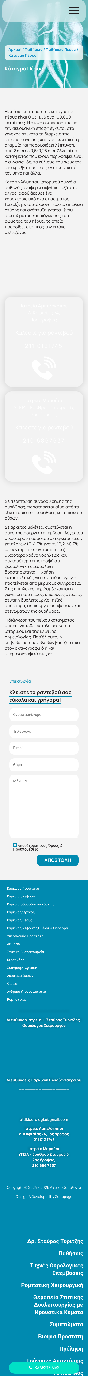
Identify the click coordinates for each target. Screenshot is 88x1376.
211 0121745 (44, 345)
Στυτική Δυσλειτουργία (25, 952)
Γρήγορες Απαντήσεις (55, 1361)
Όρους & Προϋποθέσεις (37, 847)
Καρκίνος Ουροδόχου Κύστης (30, 904)
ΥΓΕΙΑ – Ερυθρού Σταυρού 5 (44, 1154)
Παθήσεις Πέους (61, 49)
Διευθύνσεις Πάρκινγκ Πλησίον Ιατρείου (44, 1080)
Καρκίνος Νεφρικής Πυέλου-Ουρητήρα (37, 928)
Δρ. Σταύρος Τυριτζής (55, 1241)
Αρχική (14, 49)
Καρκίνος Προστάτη (23, 888)
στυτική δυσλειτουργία (27, 600)
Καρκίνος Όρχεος (21, 912)
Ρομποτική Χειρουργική (52, 1285)
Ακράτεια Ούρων (20, 975)
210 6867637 (44, 440)
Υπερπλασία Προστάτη (25, 936)
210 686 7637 (44, 1165)
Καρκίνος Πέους (19, 920)
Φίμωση (13, 983)
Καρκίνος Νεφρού (21, 896)
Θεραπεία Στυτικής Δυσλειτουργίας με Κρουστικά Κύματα (58, 1305)
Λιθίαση (13, 944)
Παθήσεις (33, 49)
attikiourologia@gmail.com (44, 1119)
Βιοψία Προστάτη (60, 1336)
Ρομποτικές (16, 999)
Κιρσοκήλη (15, 959)
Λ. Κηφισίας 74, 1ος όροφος (44, 1134)
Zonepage (63, 1196)
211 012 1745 (44, 1139)
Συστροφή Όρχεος (22, 967)
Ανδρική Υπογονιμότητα (26, 991)
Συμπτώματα (66, 1324)
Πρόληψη (71, 1348)
